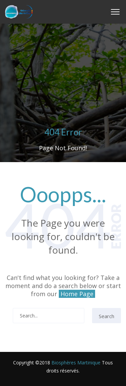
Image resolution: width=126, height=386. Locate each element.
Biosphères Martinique (75, 362)
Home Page (76, 294)
